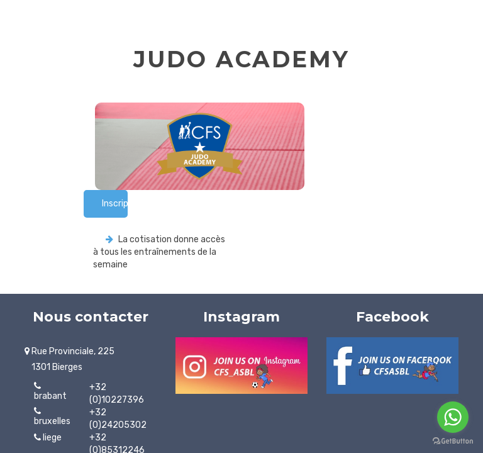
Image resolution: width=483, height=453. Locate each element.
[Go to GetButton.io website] (453, 440)
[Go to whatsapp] (453, 417)
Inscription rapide (115, 203)
